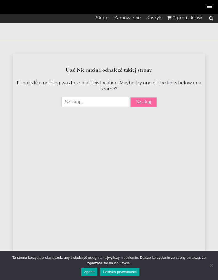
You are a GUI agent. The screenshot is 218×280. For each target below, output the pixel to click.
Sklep (102, 17)
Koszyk (154, 17)
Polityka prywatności (120, 272)
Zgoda (89, 272)
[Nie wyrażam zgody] (211, 265)
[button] (209, 7)
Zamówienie (127, 17)
